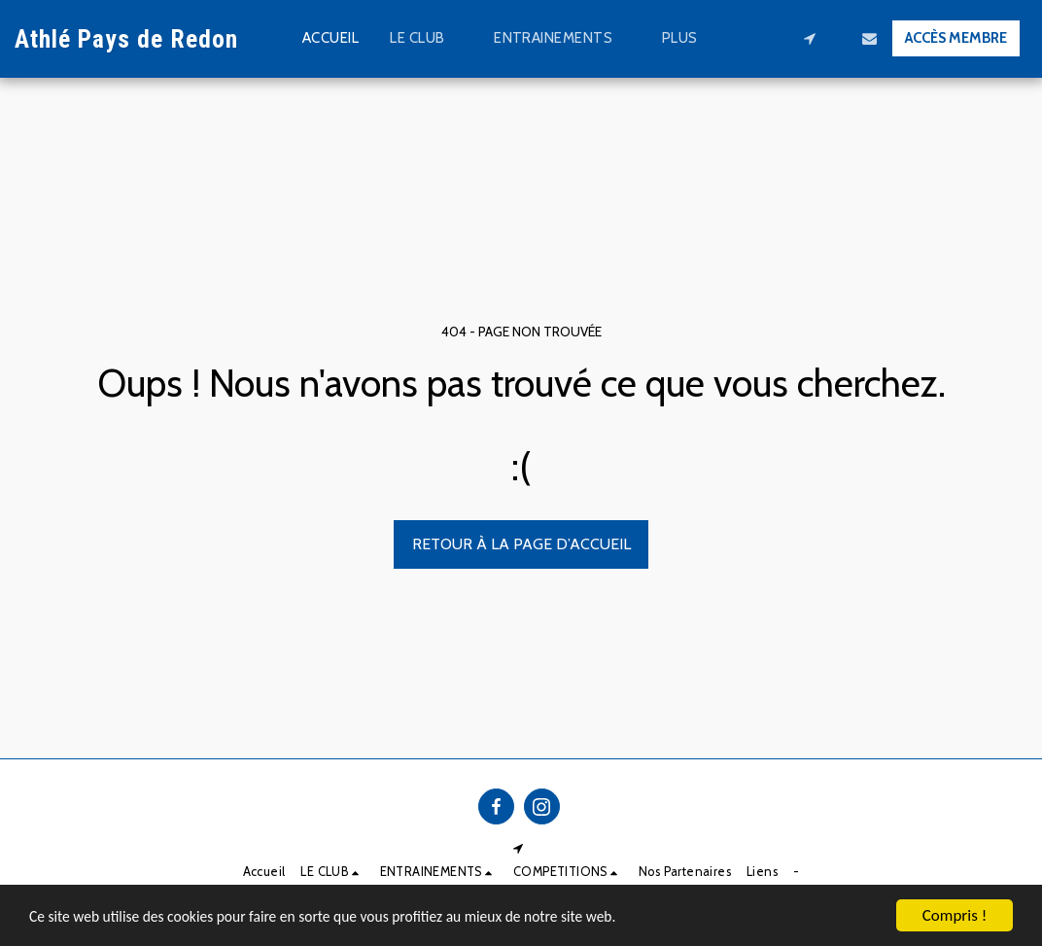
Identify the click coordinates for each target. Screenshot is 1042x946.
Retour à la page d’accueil (521, 544)
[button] (426, 38)
